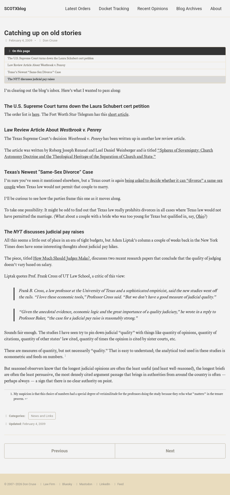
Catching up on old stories (42, 33)
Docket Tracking (114, 8)
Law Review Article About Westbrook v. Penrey (39, 66)
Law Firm (47, 484)
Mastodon (84, 484)
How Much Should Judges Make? (61, 259)
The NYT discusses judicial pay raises (32, 80)
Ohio (200, 217)
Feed (119, 484)
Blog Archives (189, 8)
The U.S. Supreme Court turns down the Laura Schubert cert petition (53, 58)
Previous (59, 453)
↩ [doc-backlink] (26, 401)
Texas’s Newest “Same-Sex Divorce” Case (36, 73)
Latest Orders (78, 8)
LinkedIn (103, 484)
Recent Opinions (152, 8)
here (35, 114)
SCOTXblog (15, 8)
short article (118, 114)
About (216, 8)
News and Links (42, 418)
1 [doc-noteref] (65, 358)
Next (170, 453)
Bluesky (65, 484)
